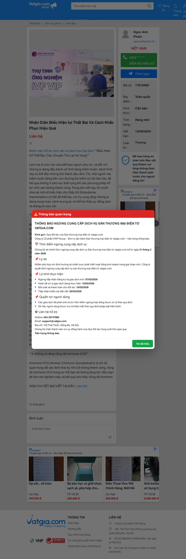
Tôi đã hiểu (142, 343)
